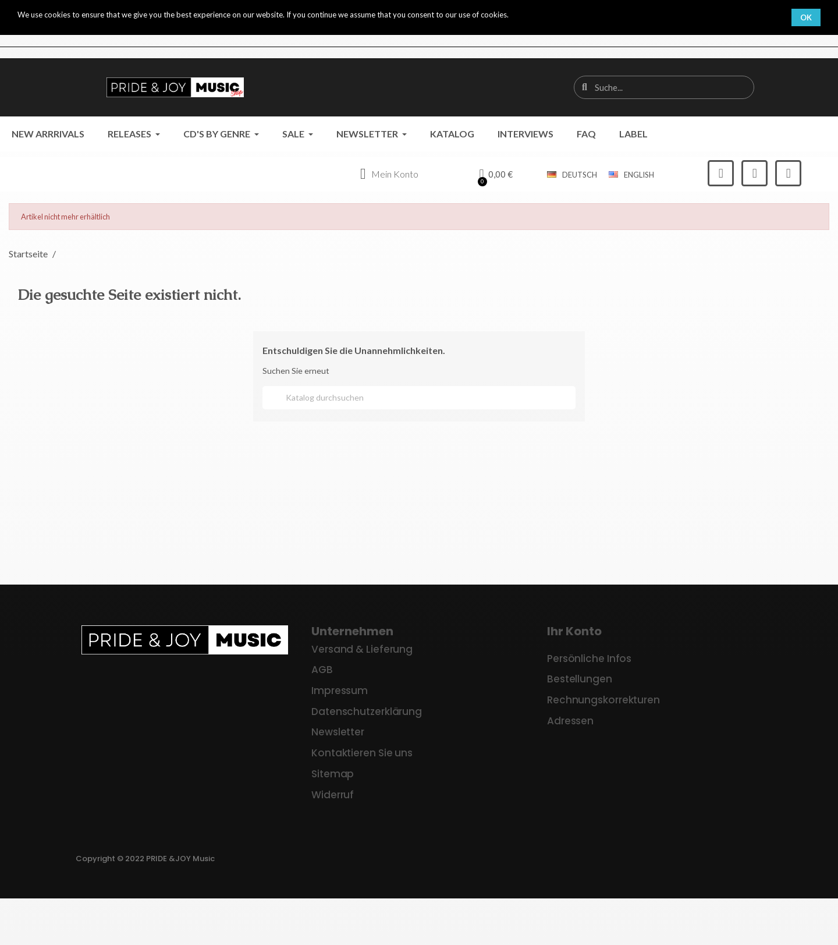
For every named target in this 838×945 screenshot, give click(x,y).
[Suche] (419, 397)
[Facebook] (721, 173)
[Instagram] (754, 173)
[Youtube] (788, 173)
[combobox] (665, 87)
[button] (495, 175)
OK (806, 17)
